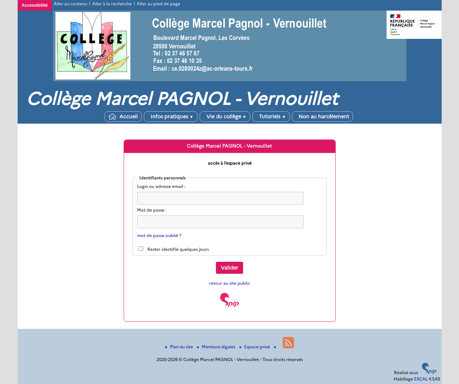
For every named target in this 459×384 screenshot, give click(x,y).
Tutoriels (271, 116)
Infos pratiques (171, 116)
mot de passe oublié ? (159, 235)
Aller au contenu (70, 3)
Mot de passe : (151, 210)
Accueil (123, 116)
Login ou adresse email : (161, 186)
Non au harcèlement (322, 116)
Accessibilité (35, 5)
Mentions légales (216, 346)
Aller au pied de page (158, 3)
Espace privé (255, 346)
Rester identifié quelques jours (178, 249)
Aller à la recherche (112, 3)
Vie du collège (225, 116)
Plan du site (179, 346)
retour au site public (229, 283)
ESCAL (421, 379)
